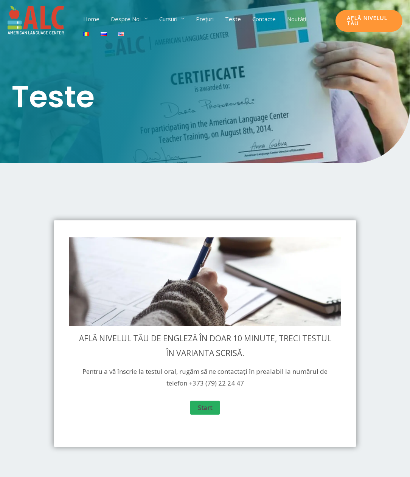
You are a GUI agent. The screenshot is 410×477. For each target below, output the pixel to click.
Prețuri (205, 19)
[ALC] (36, 20)
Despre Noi (126, 19)
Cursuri (168, 19)
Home (91, 19)
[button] (368, 21)
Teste (233, 19)
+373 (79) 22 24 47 (216, 383)
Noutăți (296, 19)
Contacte (264, 19)
